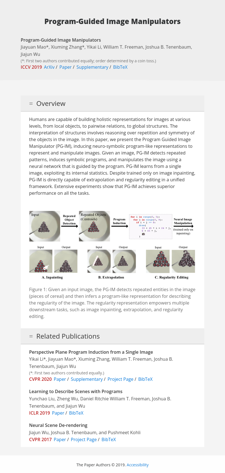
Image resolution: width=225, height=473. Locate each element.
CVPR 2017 (40, 439)
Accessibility (138, 464)
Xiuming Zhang (66, 47)
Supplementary (92, 67)
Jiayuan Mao (33, 47)
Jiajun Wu (30, 54)
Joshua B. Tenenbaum (168, 47)
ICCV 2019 (31, 67)
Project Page (120, 379)
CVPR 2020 (40, 379)
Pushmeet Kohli (124, 432)
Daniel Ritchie (94, 399)
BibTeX (120, 67)
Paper (65, 67)
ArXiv (49, 67)
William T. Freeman (123, 47)
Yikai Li (94, 47)
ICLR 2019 (39, 413)
